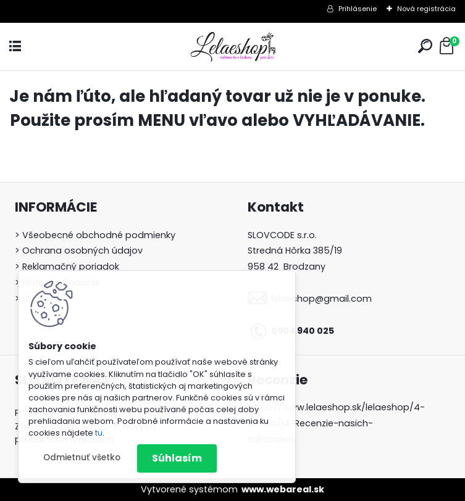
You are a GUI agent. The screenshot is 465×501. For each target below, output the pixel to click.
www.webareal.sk (282, 489)
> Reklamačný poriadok (67, 266)
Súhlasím (177, 458)
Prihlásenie (357, 9)
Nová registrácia (426, 9)
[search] (425, 46)
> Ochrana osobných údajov (79, 250)
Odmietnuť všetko (81, 457)
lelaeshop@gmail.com (321, 298)
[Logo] (233, 46)
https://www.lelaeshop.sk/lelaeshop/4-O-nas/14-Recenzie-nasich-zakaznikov (336, 423)
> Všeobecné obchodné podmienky (95, 235)
